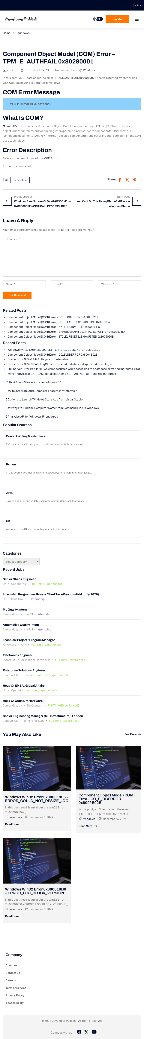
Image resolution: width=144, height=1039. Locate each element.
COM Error (50, 158)
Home (6, 33)
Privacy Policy (15, 995)
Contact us (13, 972)
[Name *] (24, 284)
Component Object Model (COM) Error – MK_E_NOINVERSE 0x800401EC (54, 326)
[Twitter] (86, 1032)
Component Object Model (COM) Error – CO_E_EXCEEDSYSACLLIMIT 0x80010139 (59, 322)
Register (117, 19)
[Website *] (119, 284)
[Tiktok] (94, 1032)
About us (11, 965)
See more (132, 734)
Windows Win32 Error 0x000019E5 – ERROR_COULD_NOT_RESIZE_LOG (54, 349)
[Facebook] (79, 1032)
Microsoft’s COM (13, 126)
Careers (11, 980)
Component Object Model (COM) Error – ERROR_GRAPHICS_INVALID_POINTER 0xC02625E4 (67, 331)
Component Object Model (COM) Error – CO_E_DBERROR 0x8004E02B (53, 317)
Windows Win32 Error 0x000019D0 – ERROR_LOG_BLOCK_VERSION (35, 891)
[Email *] (72, 284)
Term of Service (16, 987)
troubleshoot (20, 180)
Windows (23, 33)
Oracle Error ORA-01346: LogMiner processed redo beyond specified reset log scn (61, 364)
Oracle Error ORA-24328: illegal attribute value (38, 359)
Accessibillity (15, 1002)
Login (136, 5)
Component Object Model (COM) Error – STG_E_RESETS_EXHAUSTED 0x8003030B (61, 336)
